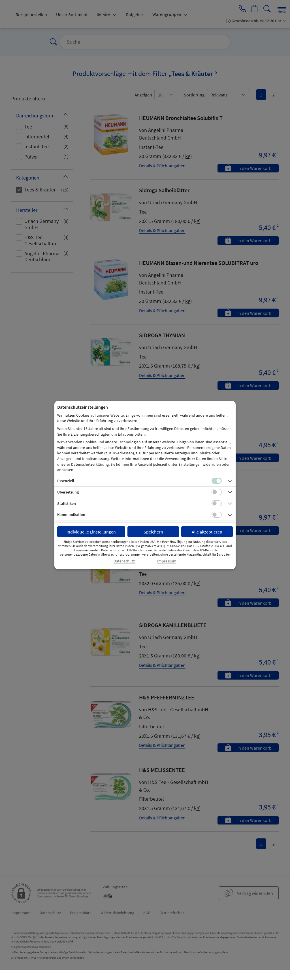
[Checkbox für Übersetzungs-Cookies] (217, 492)
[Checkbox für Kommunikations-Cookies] (217, 515)
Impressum (166, 561)
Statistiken (66, 503)
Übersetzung (68, 492)
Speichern (153, 532)
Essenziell (65, 480)
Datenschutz (124, 561)
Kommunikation (71, 514)
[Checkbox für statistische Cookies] (217, 503)
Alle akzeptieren (207, 532)
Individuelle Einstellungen (91, 532)
